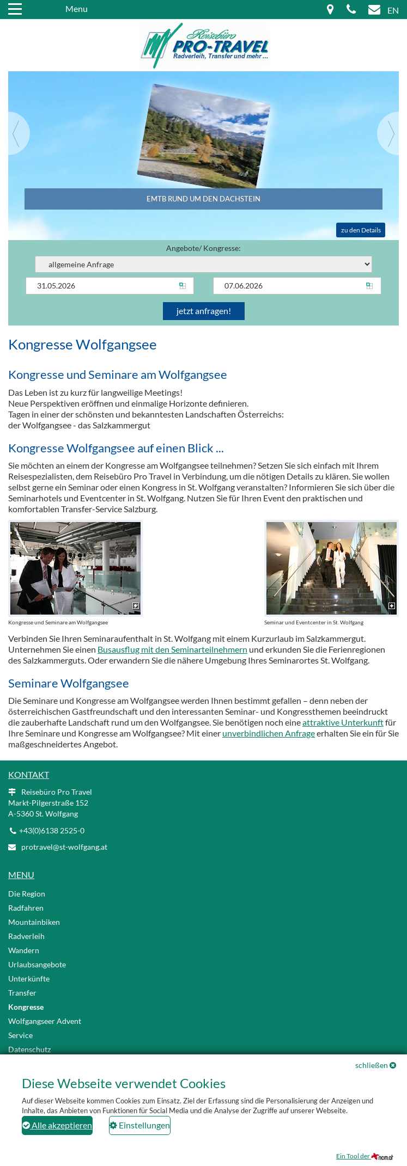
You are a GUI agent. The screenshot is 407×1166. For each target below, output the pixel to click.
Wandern (23, 950)
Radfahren (26, 907)
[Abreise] (297, 285)
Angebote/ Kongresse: (203, 258)
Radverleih (26, 936)
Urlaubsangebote (37, 964)
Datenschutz (29, 1049)
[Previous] (19, 133)
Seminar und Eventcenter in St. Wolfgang (331, 572)
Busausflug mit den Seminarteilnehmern (172, 649)
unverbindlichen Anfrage (268, 733)
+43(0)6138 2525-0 (51, 830)
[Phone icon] (351, 10)
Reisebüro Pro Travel (50, 802)
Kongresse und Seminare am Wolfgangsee (75, 572)
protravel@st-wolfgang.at (64, 846)
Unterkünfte (29, 978)
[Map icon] (330, 10)
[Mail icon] (374, 10)
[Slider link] (203, 123)
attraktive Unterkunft (343, 722)
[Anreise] (110, 285)
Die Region (26, 893)
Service (20, 1035)
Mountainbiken (34, 921)
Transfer (22, 992)
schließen (371, 1065)
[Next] (388, 133)
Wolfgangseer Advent (44, 1021)
